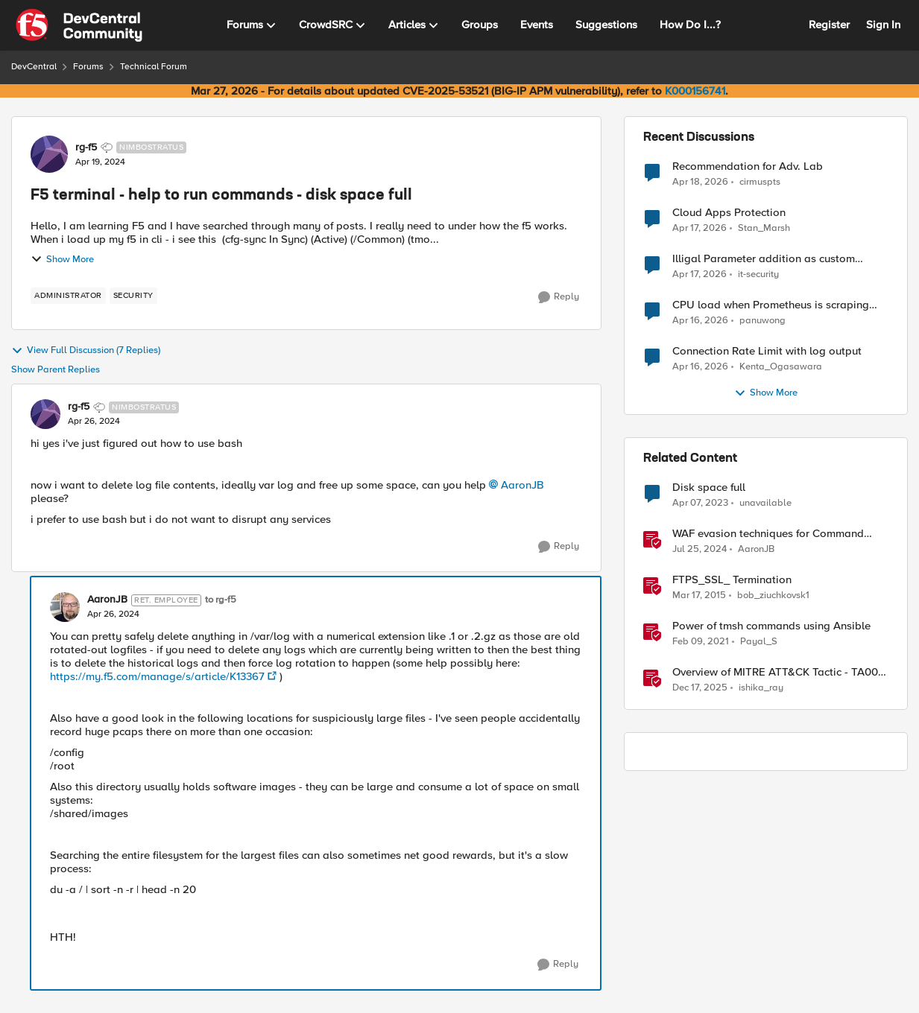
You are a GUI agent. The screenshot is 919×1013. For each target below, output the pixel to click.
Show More (62, 259)
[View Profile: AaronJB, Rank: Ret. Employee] (65, 607)
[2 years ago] (699, 550)
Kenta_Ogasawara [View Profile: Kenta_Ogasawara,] (780, 366)
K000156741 (695, 91)
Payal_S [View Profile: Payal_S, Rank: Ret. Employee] (758, 641)
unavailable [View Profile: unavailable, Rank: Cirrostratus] (765, 503)
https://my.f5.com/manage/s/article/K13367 (157, 676)
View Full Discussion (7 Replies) (85, 351)
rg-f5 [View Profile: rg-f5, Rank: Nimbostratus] (86, 147)
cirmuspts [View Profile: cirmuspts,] (759, 181)
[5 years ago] (700, 642)
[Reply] (558, 297)
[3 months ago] (700, 182)
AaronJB (522, 485)
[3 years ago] (700, 503)
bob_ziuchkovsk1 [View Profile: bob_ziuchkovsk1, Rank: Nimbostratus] (773, 595)
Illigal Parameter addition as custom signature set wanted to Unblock (763, 259)
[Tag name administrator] (68, 296)
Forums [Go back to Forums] (88, 66)
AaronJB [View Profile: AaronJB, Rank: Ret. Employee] (107, 600)
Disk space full (708, 487)
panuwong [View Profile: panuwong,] (762, 320)
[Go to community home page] (79, 25)
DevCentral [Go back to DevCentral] (34, 66)
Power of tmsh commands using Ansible (771, 626)
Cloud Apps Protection (729, 212)
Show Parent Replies (55, 369)
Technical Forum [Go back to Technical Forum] (153, 66)
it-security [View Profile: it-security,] (758, 274)
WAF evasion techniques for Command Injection (768, 533)
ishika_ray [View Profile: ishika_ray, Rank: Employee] (761, 687)
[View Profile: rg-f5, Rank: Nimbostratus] (49, 154)
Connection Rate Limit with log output (767, 351)
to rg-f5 (220, 600)
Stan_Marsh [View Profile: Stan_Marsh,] (764, 228)
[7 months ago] (699, 688)
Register (829, 24)
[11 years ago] (699, 596)
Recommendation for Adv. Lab (747, 166)
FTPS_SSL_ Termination (732, 580)
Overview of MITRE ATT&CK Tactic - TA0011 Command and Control (778, 672)
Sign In (883, 24)
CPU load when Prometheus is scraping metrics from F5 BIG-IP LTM (770, 305)
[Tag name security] (133, 296)
